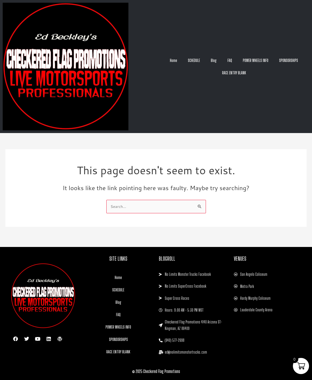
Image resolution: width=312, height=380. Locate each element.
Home (173, 60)
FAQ (229, 60)
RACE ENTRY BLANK (234, 72)
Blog (214, 60)
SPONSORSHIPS (288, 60)
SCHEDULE (194, 60)
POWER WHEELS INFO (255, 60)
